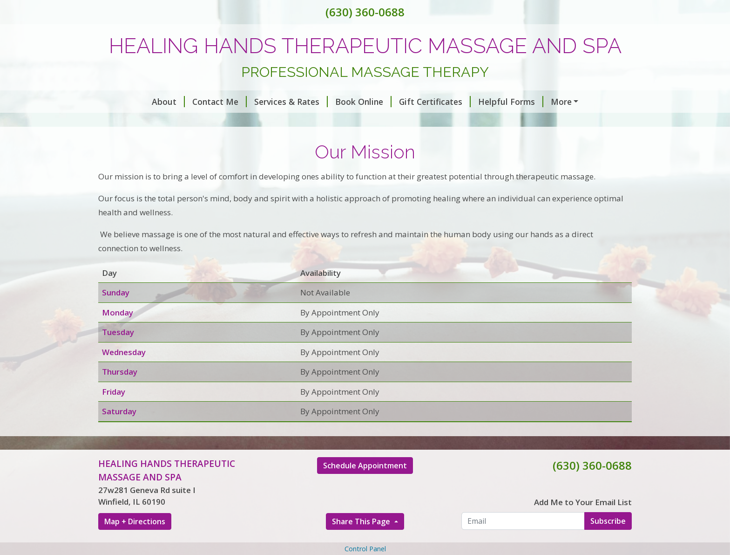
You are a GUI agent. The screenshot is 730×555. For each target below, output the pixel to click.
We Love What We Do (429, 121)
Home (215, 121)
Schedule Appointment (365, 505)
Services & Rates (245, 101)
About (122, 101)
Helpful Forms (464, 101)
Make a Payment (542, 101)
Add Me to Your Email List (583, 541)
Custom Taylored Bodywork (160, 141)
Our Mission (267, 121)
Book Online (317, 101)
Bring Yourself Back (526, 121)
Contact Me (173, 101)
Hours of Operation (149, 121)
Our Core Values (339, 121)
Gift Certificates (389, 101)
